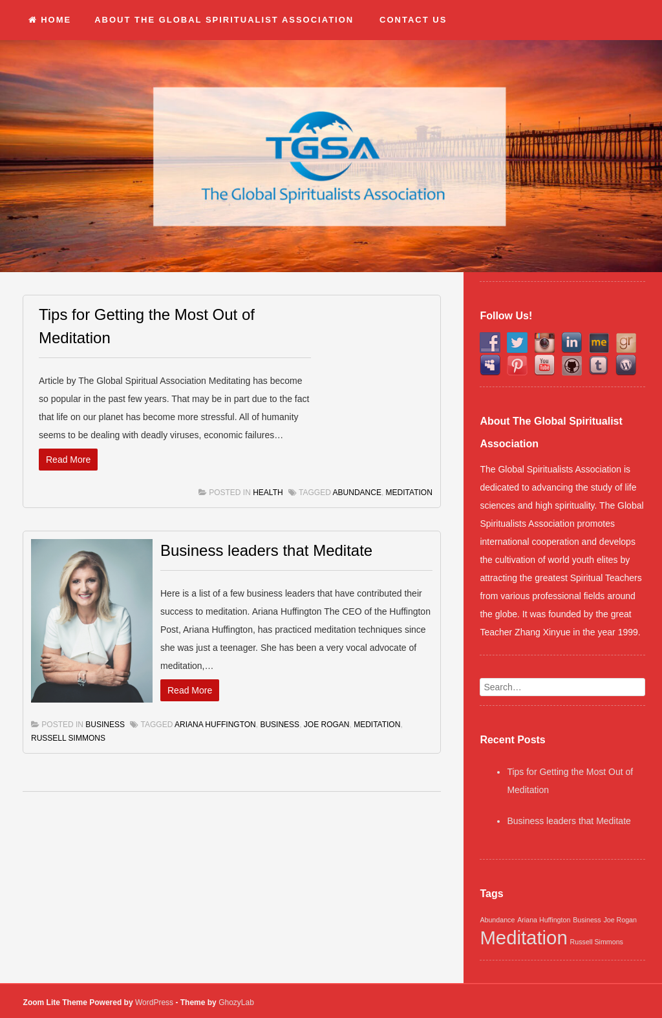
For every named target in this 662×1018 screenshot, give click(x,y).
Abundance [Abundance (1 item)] (497, 920)
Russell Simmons (68, 738)
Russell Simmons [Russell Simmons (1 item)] (596, 942)
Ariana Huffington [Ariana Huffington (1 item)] (543, 920)
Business (105, 724)
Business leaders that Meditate (266, 550)
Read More (68, 459)
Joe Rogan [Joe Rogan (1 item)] (620, 920)
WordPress (154, 1002)
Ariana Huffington (215, 724)
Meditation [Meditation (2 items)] (523, 937)
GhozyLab (236, 1002)
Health (268, 492)
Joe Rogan (327, 724)
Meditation (409, 492)
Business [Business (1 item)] (587, 920)
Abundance (357, 492)
